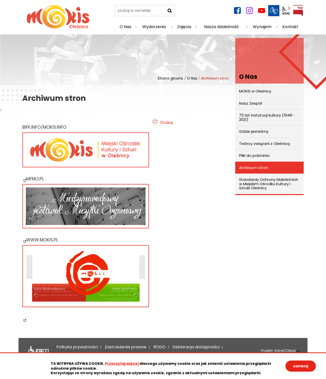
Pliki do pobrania (254, 155)
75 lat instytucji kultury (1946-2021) (266, 117)
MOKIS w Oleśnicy (255, 91)
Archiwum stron (253, 167)
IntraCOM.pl (285, 351)
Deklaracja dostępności (38, 350)
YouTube (261, 10)
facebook (237, 10)
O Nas (192, 78)
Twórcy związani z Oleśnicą (264, 143)
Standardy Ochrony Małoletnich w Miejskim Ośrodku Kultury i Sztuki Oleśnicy (268, 184)
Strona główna (170, 78)
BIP (298, 10)
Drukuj (166, 122)
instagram (249, 10)
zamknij (300, 366)
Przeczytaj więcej (122, 363)
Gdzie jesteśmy (253, 131)
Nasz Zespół (250, 103)
